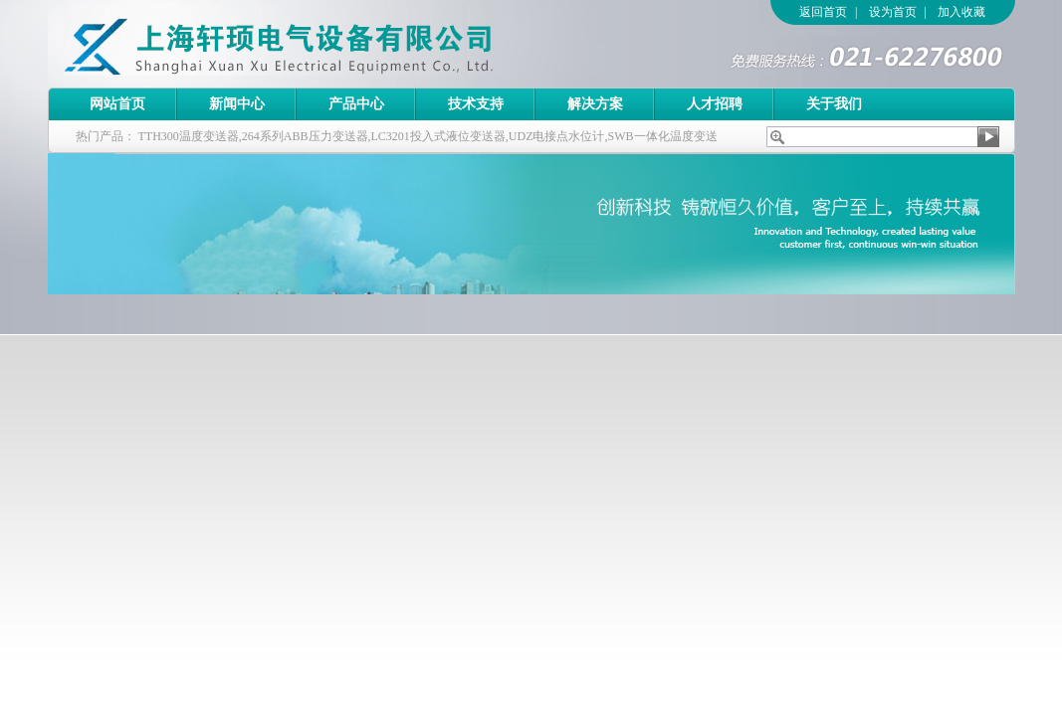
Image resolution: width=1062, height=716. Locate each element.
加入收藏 (961, 12)
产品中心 (356, 103)
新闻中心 (237, 103)
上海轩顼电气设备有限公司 (321, 44)
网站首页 (117, 103)
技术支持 (476, 103)
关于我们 (834, 103)
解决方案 (595, 103)
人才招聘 (715, 103)
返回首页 (823, 12)
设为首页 (893, 12)
